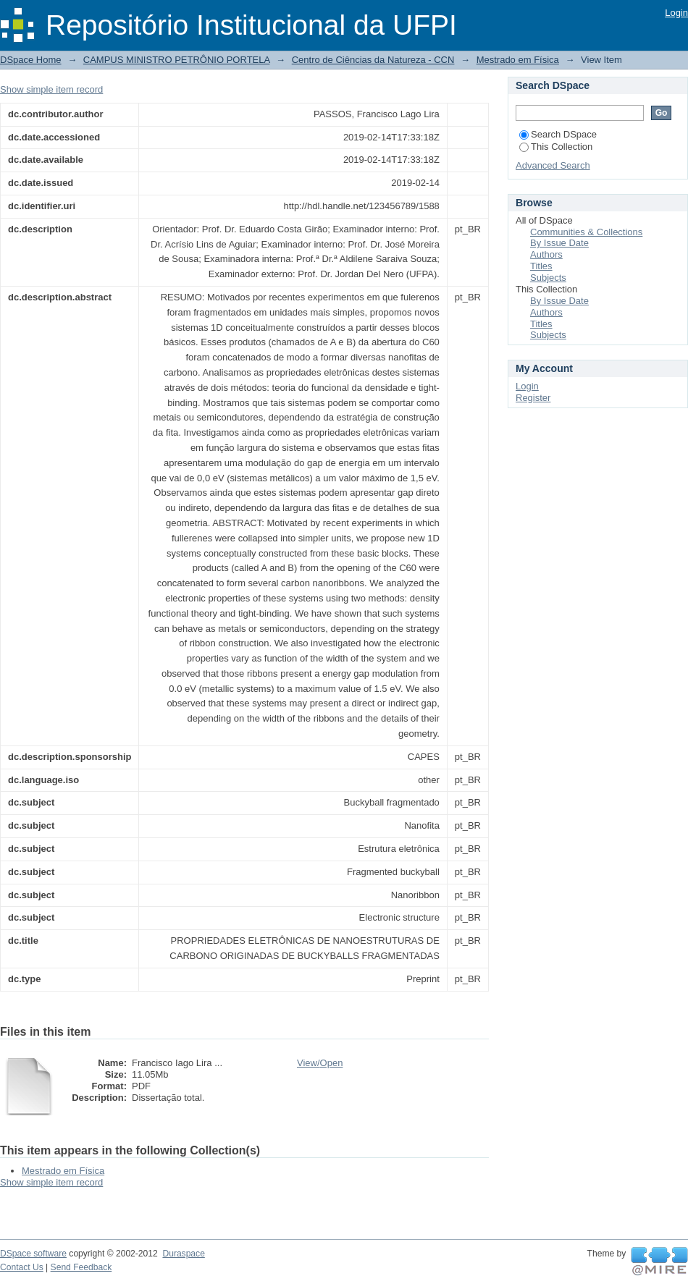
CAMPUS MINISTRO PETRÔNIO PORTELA (176, 59)
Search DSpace (558, 134)
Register (533, 397)
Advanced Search (553, 165)
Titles (541, 266)
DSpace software (33, 1253)
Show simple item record (51, 89)
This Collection (555, 146)
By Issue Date (559, 242)
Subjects (548, 277)
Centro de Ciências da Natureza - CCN (373, 59)
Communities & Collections (586, 232)
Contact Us (21, 1267)
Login (676, 12)
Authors (546, 254)
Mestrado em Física (518, 59)
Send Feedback (81, 1267)
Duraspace (183, 1253)
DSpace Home (31, 59)
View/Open (320, 1062)
